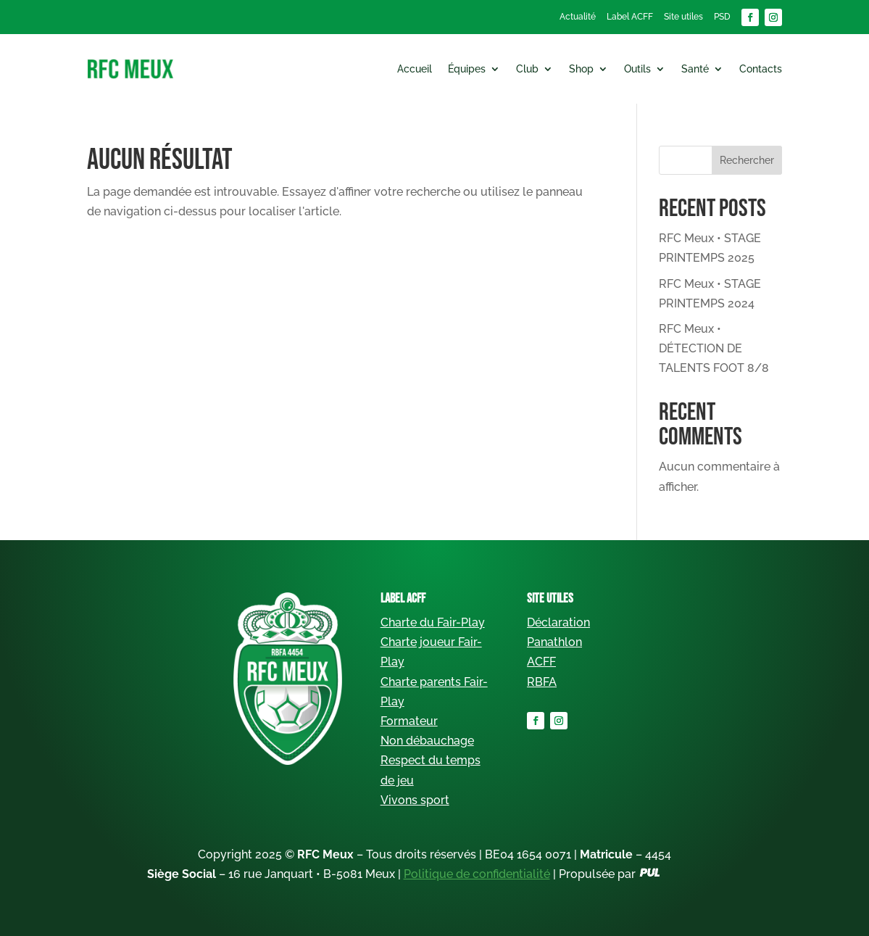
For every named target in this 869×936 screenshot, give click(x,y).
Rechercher (747, 160)
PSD (722, 17)
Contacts (760, 69)
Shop (581, 69)
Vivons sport (415, 800)
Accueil (414, 69)
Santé (695, 69)
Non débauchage (427, 740)
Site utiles (683, 17)
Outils (637, 69)
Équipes (467, 69)
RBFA (542, 682)
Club (527, 69)
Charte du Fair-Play (433, 622)
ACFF (541, 661)
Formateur (409, 721)
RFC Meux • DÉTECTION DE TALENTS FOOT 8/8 (714, 348)
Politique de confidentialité (477, 874)
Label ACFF (630, 17)
